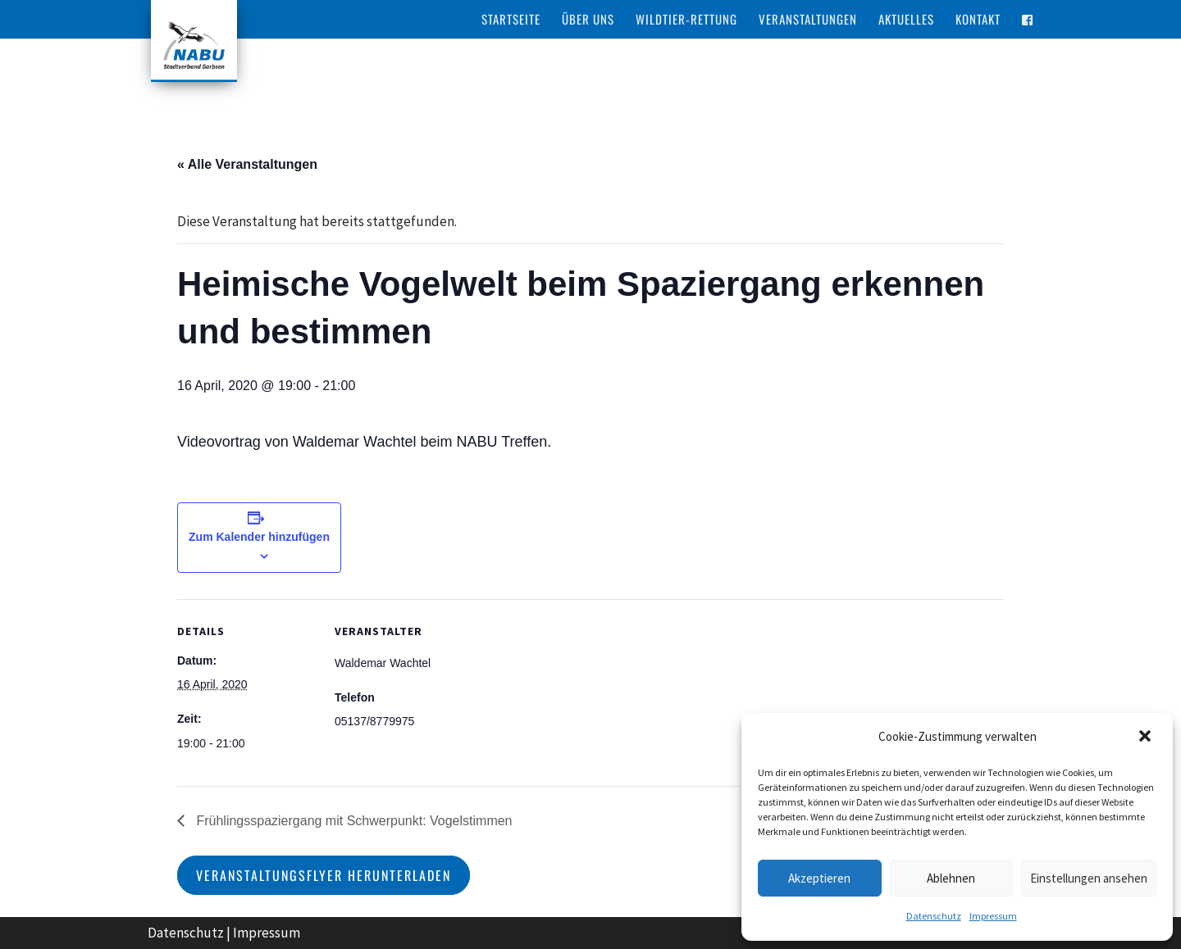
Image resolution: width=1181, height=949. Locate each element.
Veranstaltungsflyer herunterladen (323, 875)
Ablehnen (951, 878)
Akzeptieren (819, 878)
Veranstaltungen (808, 19)
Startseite (510, 19)
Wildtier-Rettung (686, 19)
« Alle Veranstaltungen (247, 164)
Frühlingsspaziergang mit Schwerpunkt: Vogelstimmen (353, 821)
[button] (1146, 737)
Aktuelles (906, 19)
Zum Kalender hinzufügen (259, 536)
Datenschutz (933, 916)
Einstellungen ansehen (1088, 878)
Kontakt (978, 19)
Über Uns (588, 19)
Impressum (993, 916)
